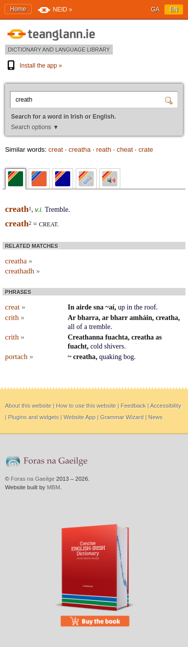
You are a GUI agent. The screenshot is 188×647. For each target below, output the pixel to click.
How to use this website (86, 406)
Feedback (133, 406)
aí (111, 307)
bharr (119, 317)
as (158, 337)
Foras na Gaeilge (33, 479)
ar (105, 317)
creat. (49, 224)
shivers (114, 346)
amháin (140, 317)
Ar (72, 317)
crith (15, 317)
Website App (80, 417)
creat (55, 149)
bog (128, 357)
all (71, 327)
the (138, 307)
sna (98, 307)
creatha (80, 149)
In (71, 307)
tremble (99, 327)
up (121, 307)
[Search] (169, 100)
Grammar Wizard (122, 417)
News (155, 417)
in (129, 307)
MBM (53, 487)
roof (150, 307)
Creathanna (85, 337)
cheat (125, 149)
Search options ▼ (35, 127)
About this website (28, 406)
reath (103, 149)
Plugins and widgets (33, 417)
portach (19, 357)
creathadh (22, 271)
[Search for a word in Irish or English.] (89, 100)
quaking (110, 357)
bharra (88, 317)
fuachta (116, 337)
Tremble (56, 209)
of (80, 327)
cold (96, 346)
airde (84, 307)
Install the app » (33, 65)
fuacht (77, 346)
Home (18, 9)
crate (145, 149)
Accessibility (165, 406)
